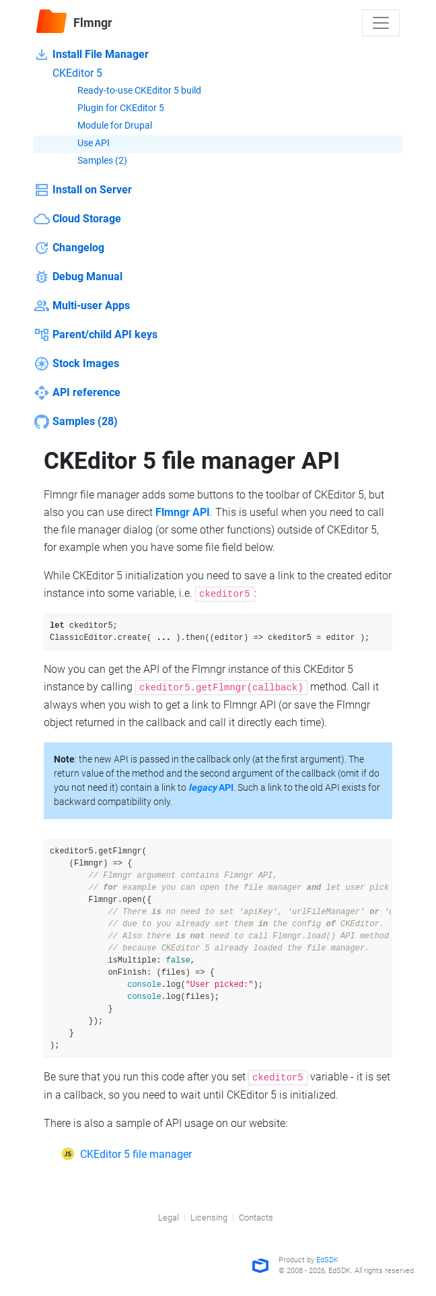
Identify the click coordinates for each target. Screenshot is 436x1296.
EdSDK (327, 1260)
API (210, 787)
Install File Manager (91, 54)
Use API (84, 144)
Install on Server (83, 190)
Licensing (208, 1217)
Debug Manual (78, 277)
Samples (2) (93, 162)
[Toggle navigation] (381, 22)
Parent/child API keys (95, 335)
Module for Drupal (105, 127)
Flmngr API (182, 512)
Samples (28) (76, 422)
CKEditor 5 (68, 73)
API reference (77, 393)
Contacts (256, 1217)
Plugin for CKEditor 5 (111, 109)
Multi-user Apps (82, 306)
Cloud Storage (77, 219)
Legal (168, 1217)
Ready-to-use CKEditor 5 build (130, 92)
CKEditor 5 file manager (136, 1154)
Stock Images (76, 364)
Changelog (69, 248)
